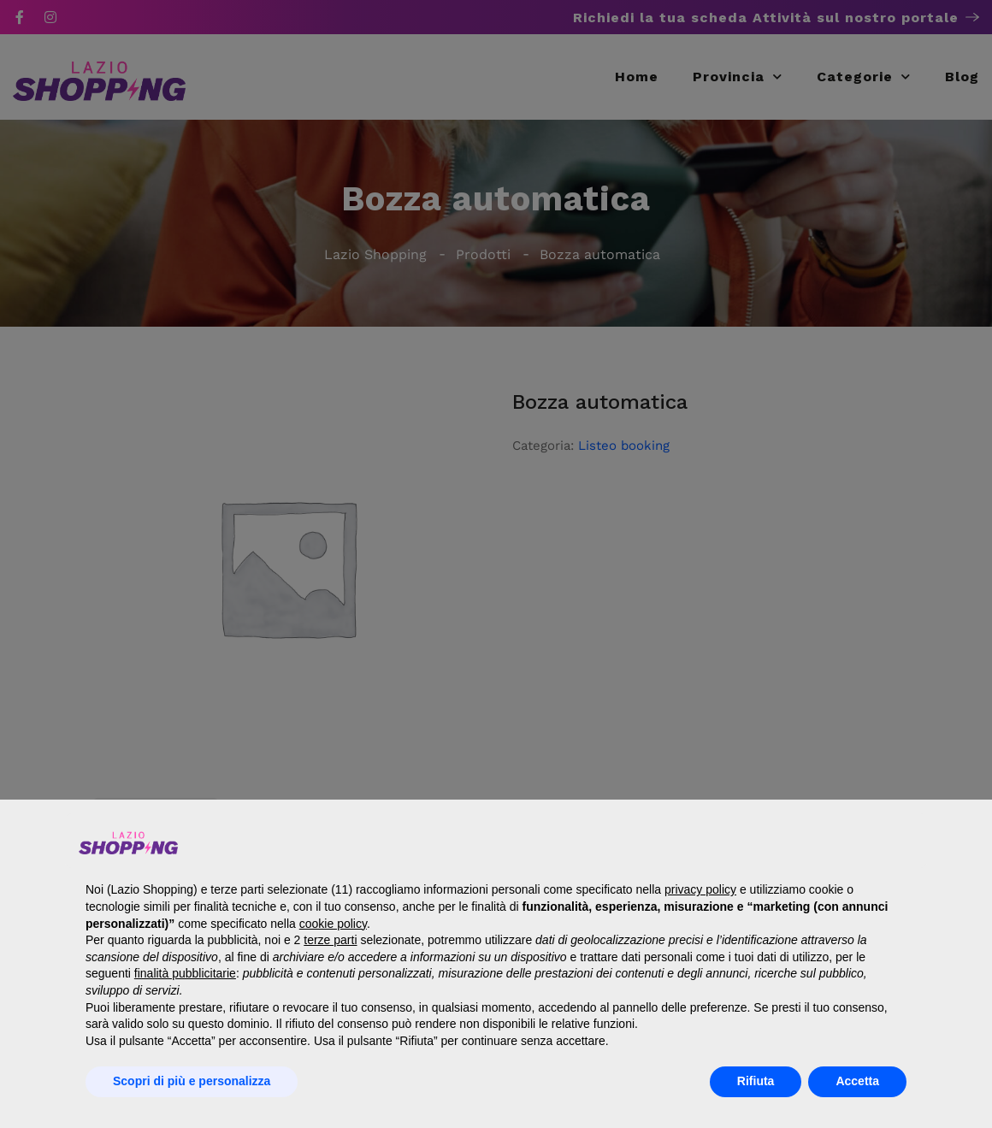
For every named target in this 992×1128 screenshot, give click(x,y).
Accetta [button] (857, 1081)
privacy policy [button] (700, 889)
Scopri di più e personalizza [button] (191, 1081)
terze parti (330, 940)
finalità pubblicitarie (185, 973)
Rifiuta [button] (756, 1081)
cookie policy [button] (333, 923)
